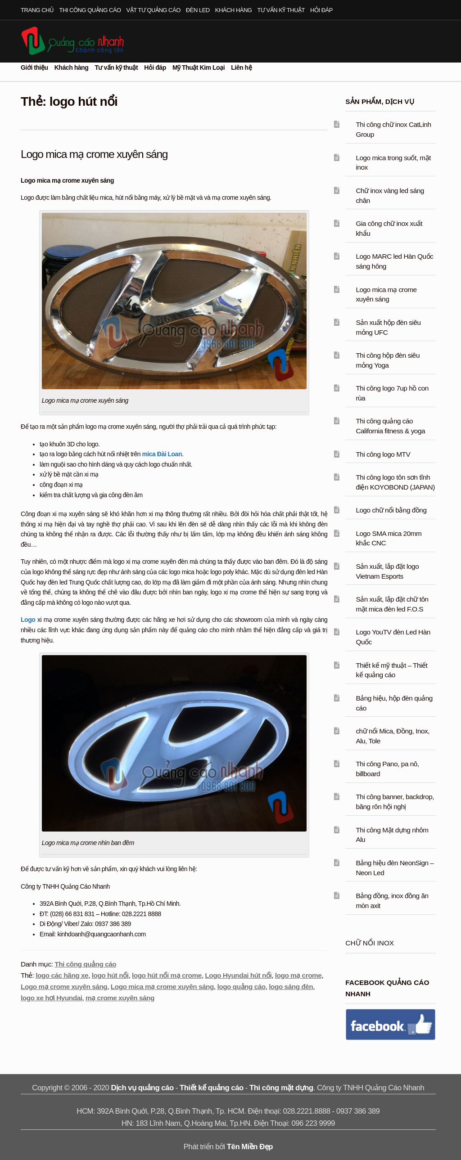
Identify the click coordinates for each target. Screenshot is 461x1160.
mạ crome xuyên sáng (120, 998)
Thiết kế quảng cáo (212, 1088)
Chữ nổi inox (369, 943)
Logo (28, 619)
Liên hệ (241, 67)
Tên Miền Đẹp (250, 1146)
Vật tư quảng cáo (154, 10)
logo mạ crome (298, 975)
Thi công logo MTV (383, 454)
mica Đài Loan (162, 454)
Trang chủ (37, 10)
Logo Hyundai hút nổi (238, 975)
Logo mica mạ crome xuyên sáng (95, 154)
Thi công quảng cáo (90, 10)
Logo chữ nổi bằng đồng (391, 510)
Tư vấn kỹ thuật (281, 10)
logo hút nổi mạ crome (167, 975)
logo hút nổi (110, 975)
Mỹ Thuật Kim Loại (198, 67)
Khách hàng (233, 10)
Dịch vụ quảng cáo (142, 1088)
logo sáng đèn (291, 986)
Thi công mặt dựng (281, 1088)
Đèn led (198, 10)
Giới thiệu (34, 67)
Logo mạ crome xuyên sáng (64, 986)
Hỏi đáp (321, 10)
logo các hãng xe (62, 975)
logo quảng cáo (241, 986)
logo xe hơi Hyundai (51, 998)
